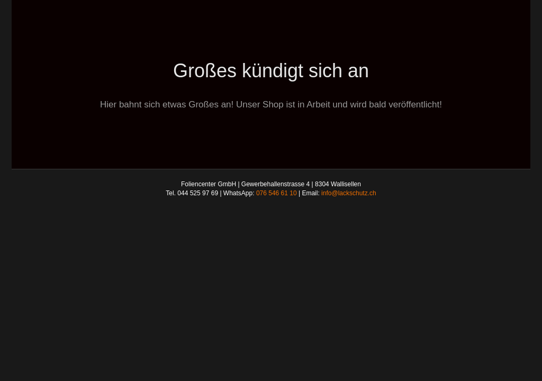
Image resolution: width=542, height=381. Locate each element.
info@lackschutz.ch (348, 193)
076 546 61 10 (276, 193)
